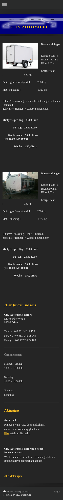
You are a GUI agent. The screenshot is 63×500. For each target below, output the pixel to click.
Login (57, 491)
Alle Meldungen (13, 476)
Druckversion (11, 491)
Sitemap (25, 491)
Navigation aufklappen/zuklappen (31, 4)
